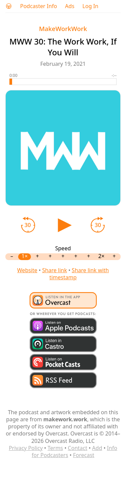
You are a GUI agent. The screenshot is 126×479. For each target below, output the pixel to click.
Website (27, 270)
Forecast (83, 455)
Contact (77, 448)
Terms (55, 448)
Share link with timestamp (79, 273)
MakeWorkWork (63, 28)
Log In (90, 6)
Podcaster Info (38, 6)
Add (97, 448)
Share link (54, 270)
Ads (70, 6)
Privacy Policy (26, 448)
